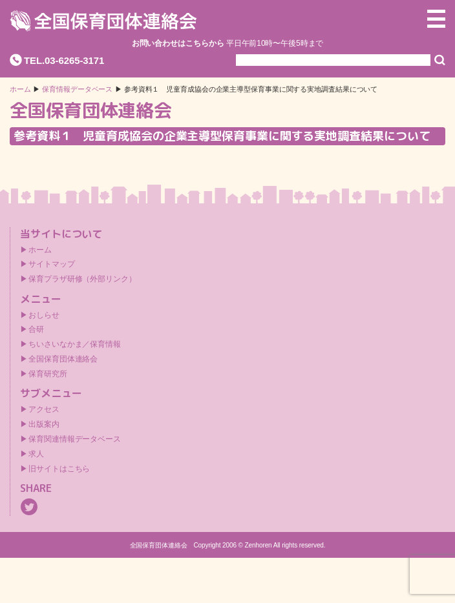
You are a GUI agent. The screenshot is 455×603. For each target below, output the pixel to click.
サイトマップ (51, 264)
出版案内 (43, 424)
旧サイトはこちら (59, 468)
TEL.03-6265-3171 (64, 60)
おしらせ (43, 315)
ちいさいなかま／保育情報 (74, 344)
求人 (36, 453)
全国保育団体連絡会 (63, 358)
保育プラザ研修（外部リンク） (82, 278)
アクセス (43, 409)
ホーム (20, 89)
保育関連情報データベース (74, 439)
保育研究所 (47, 373)
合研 (36, 329)
